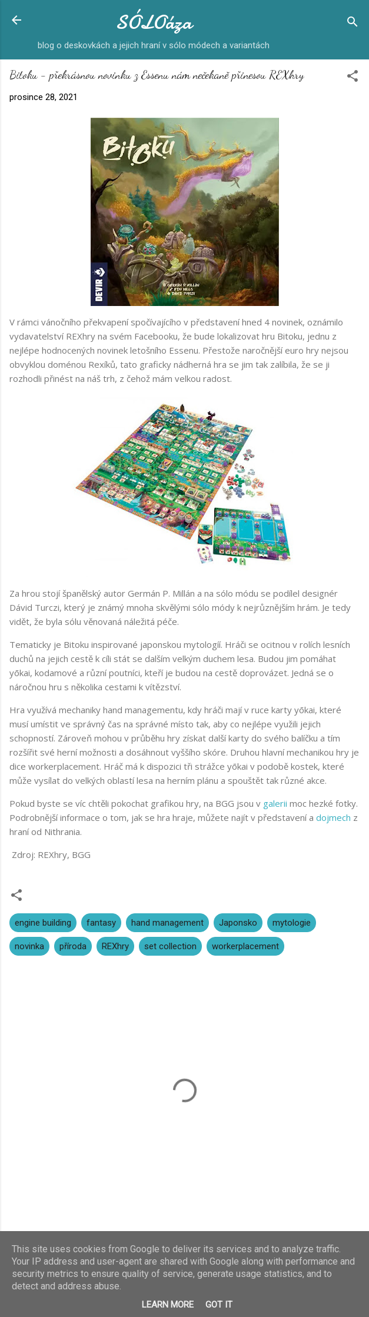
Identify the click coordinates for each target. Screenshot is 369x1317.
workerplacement (245, 946)
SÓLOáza (153, 22)
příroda (73, 946)
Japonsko (238, 922)
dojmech (333, 817)
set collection (170, 946)
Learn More (168, 1304)
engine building (43, 922)
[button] (352, 78)
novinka (29, 946)
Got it (218, 1304)
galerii (275, 803)
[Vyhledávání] (352, 24)
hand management (167, 922)
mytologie (291, 922)
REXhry (115, 946)
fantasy (101, 922)
